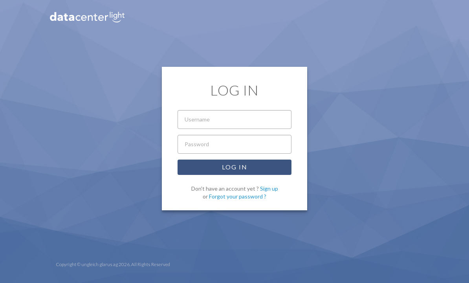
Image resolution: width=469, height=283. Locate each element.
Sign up (269, 188)
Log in (234, 167)
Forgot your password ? (237, 196)
